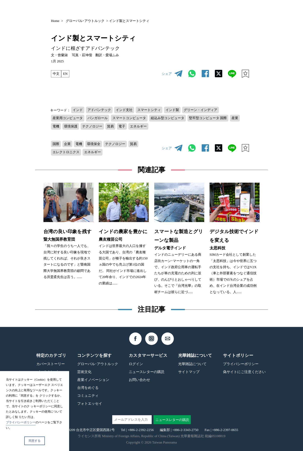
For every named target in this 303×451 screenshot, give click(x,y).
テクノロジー (92, 126)
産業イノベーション (93, 380)
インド (78, 110)
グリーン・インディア (200, 110)
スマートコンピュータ (129, 118)
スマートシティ (149, 110)
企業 (67, 144)
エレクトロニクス (66, 152)
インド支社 (124, 110)
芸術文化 (84, 372)
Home (55, 21)
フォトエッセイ (89, 403)
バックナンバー (183, 9)
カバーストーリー (50, 364)
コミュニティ (88, 396)
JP (237, 9)
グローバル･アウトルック (85, 21)
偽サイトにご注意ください (244, 372)
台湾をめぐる (88, 388)
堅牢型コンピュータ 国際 (208, 118)
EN (65, 74)
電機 (56, 126)
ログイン (136, 364)
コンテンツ (213, 9)
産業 (234, 118)
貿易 (110, 126)
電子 (122, 126)
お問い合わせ (139, 380)
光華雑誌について (192, 364)
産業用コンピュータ (68, 118)
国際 (56, 144)
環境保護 (70, 126)
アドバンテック (99, 110)
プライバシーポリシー (241, 364)
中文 (56, 74)
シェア (167, 74)
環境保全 (93, 144)
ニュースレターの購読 (146, 372)
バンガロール (98, 118)
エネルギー (138, 126)
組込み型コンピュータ (167, 118)
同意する (34, 440)
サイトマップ (188, 372)
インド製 (172, 110)
